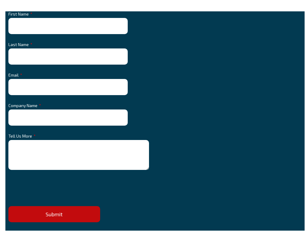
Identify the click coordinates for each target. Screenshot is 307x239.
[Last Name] (68, 56)
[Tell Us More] (78, 155)
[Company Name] (68, 117)
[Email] (68, 87)
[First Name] (68, 26)
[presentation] (54, 189)
